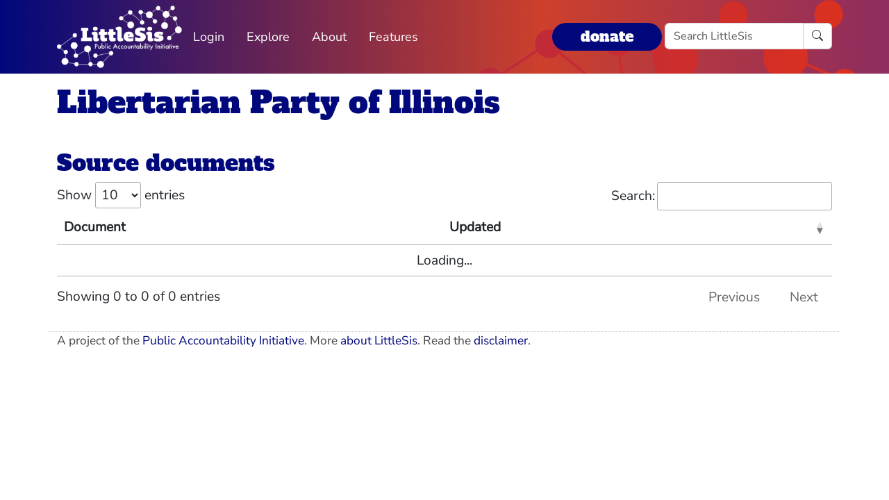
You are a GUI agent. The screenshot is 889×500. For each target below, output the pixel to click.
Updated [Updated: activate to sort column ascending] (475, 227)
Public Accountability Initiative (223, 341)
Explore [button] (268, 36)
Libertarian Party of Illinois (278, 102)
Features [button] (393, 36)
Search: (721, 196)
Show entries (121, 195)
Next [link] (804, 297)
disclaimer (501, 341)
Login (208, 36)
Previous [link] (734, 297)
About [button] (329, 36)
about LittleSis (378, 341)
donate (607, 36)
